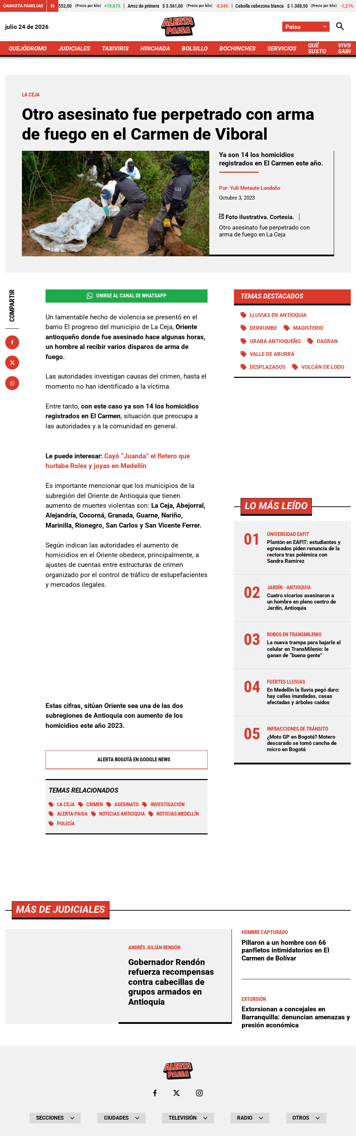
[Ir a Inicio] (178, 27)
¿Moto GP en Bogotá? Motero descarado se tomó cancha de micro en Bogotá (302, 743)
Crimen (90, 805)
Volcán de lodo (322, 367)
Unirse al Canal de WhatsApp (127, 296)
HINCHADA (155, 48)
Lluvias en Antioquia (278, 315)
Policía (62, 824)
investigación (163, 805)
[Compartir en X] (12, 362)
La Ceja (62, 805)
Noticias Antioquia (118, 814)
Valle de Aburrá (272, 354)
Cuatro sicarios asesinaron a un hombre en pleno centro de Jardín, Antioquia (301, 601)
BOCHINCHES (237, 48)
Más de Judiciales (60, 1104)
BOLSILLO (195, 48)
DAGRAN (327, 341)
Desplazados (267, 367)
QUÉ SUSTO (317, 48)
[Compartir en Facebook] (12, 342)
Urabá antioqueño (275, 341)
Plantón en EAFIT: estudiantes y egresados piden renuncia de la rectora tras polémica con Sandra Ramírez (304, 552)
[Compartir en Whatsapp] (12, 383)
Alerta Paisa (68, 814)
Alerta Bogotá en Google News (126, 759)
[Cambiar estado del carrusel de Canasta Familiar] (52, 6)
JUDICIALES (74, 48)
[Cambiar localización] (306, 27)
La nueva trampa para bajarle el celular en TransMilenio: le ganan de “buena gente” (304, 648)
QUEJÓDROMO (28, 48)
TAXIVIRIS (115, 48)
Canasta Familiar (23, 5)
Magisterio (308, 328)
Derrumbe (263, 328)
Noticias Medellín (173, 814)
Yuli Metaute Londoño (255, 188)
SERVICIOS (281, 48)
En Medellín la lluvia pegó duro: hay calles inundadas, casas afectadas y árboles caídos (303, 696)
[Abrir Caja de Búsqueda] (340, 27)
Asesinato (122, 805)
